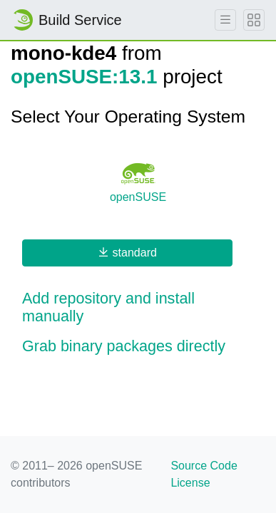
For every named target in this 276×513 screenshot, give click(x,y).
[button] (138, 307)
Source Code (203, 466)
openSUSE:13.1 (84, 77)
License (190, 483)
